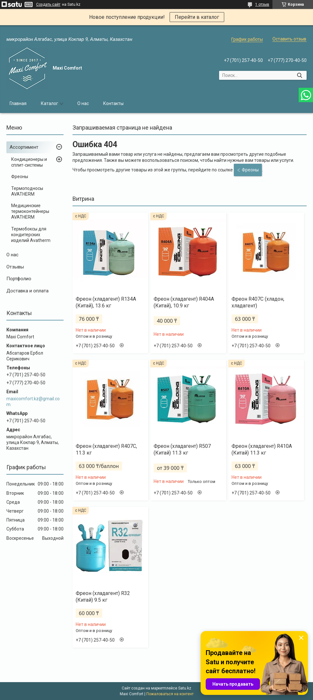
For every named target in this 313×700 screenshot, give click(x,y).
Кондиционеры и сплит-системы (29, 162)
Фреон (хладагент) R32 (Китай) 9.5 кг (103, 596)
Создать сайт (48, 4)
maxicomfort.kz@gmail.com (33, 401)
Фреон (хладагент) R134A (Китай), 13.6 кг (106, 302)
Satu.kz (184, 688)
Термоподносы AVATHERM (27, 191)
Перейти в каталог (197, 17)
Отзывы (15, 267)
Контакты (113, 103)
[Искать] (299, 75)
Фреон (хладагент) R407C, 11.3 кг (106, 449)
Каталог (49, 103)
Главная (18, 103)
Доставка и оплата (27, 291)
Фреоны (19, 176)
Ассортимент (24, 147)
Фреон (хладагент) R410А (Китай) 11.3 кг (262, 449)
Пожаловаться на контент (170, 694)
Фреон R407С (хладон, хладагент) (258, 302)
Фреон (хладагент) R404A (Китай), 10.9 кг (184, 302)
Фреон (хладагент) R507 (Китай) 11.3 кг (182, 449)
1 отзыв (262, 4)
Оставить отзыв (289, 38)
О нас (83, 103)
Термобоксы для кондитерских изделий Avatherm (30, 234)
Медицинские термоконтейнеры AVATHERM (30, 211)
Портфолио (18, 279)
